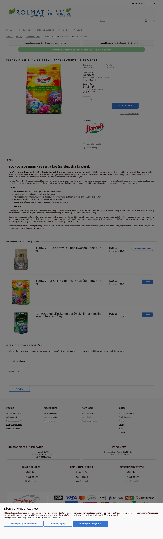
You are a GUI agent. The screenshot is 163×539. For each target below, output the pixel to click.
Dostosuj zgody (58, 524)
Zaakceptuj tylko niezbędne (24, 524)
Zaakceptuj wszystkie (90, 523)
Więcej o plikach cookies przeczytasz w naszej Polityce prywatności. (33, 517)
